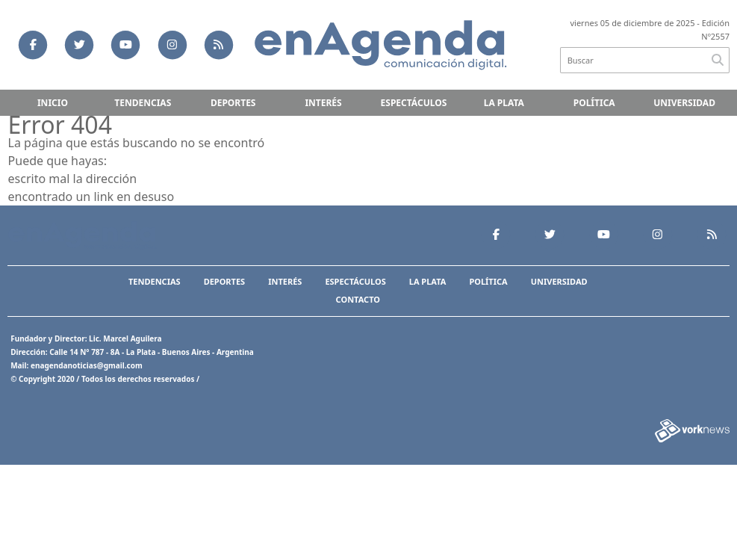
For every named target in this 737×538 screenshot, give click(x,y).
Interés (323, 102)
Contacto (358, 299)
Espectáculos (414, 102)
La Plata (504, 102)
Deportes (233, 102)
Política (594, 102)
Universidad (684, 102)
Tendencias (142, 102)
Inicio (52, 102)
